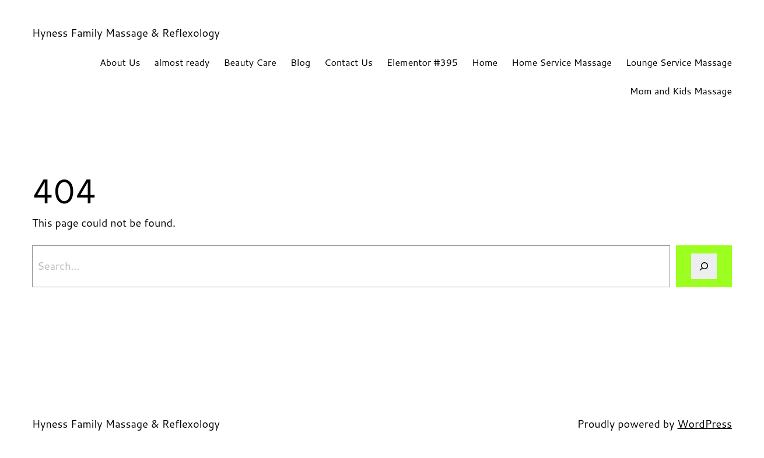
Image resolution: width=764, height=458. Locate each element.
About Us (120, 62)
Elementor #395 (422, 62)
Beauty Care (249, 62)
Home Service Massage (561, 62)
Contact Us (348, 62)
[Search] (704, 266)
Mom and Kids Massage (681, 90)
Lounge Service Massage (679, 62)
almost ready (181, 62)
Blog (300, 62)
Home (484, 62)
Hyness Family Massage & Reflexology (126, 32)
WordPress (704, 423)
